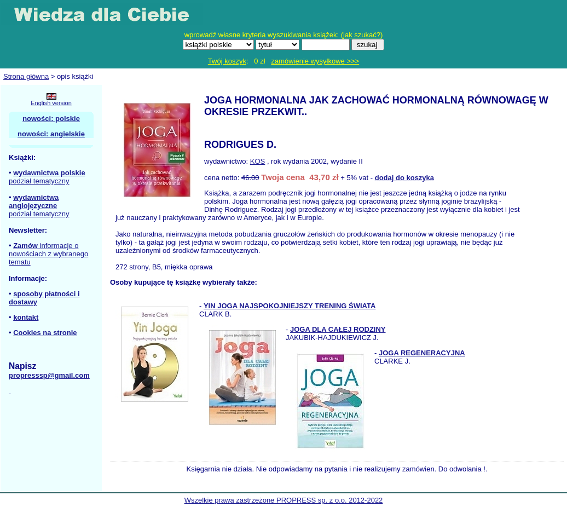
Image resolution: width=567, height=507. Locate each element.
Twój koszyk (227, 61)
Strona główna (26, 76)
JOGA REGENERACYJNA (422, 353)
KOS (257, 161)
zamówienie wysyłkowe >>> (315, 61)
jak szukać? (361, 35)
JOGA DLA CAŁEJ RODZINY (338, 329)
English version (51, 103)
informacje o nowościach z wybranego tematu (48, 253)
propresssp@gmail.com (49, 375)
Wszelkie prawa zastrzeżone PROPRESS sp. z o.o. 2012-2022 (283, 500)
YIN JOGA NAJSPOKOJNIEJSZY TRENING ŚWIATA (289, 306)
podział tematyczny (39, 181)
